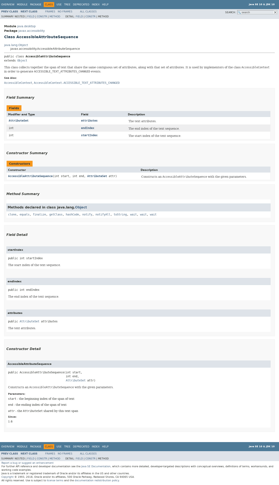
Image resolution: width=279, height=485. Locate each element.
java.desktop (26, 26)
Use (59, 4)
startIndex (89, 135)
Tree (67, 4)
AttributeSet (18, 120)
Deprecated (81, 4)
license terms (55, 480)
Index (96, 4)
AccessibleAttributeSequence (30, 176)
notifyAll (102, 214)
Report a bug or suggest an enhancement (27, 462)
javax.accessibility (31, 31)
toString (120, 214)
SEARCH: (230, 12)
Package (35, 4)
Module (22, 4)
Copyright (7, 477)
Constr (42, 16)
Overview (7, 4)
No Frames (65, 11)
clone (12, 214)
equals (24, 214)
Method (54, 16)
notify (87, 214)
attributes (89, 120)
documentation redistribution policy (97, 480)
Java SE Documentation (96, 466)
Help (105, 4)
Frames (50, 11)
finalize (39, 214)
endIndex (87, 128)
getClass (55, 214)
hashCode (72, 214)
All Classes (88, 11)
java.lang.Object (16, 45)
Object (22, 60)
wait (133, 214)
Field (30, 16)
